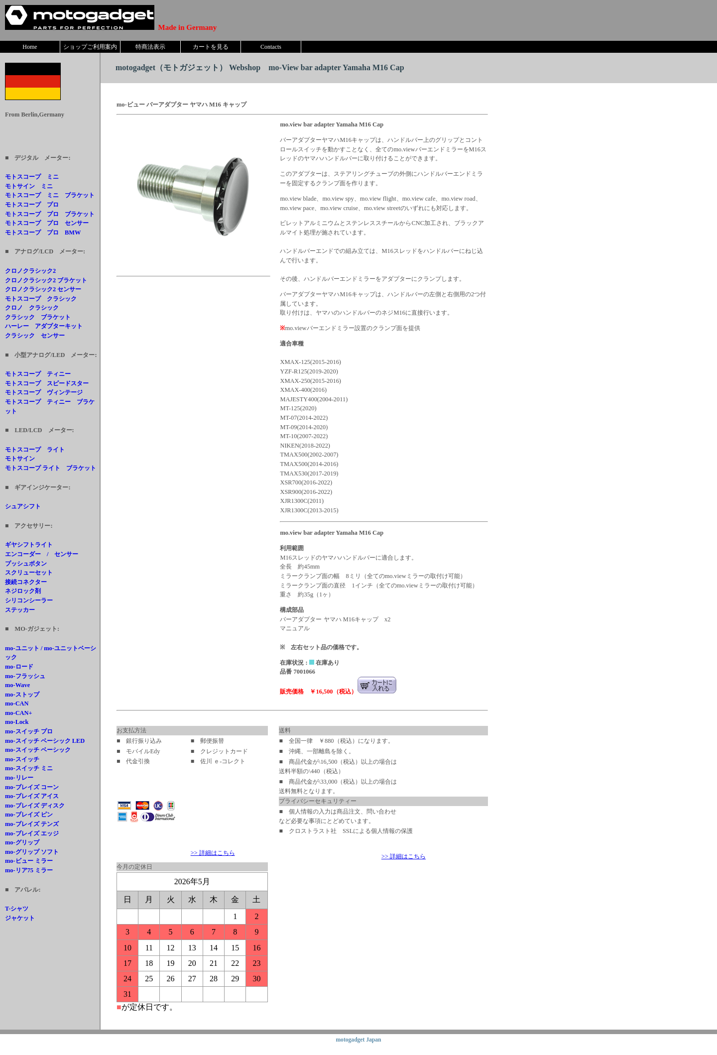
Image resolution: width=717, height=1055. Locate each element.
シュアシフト (23, 506)
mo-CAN (17, 703)
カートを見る (211, 46)
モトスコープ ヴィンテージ (44, 392)
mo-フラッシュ (25, 676)
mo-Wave (17, 685)
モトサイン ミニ (29, 186)
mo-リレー (19, 777)
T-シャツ (16, 908)
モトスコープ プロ (32, 204)
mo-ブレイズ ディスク (35, 805)
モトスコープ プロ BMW (43, 232)
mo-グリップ (22, 842)
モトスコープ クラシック (41, 298)
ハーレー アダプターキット (44, 326)
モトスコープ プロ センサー (47, 223)
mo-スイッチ (22, 759)
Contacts (270, 46)
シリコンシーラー (29, 600)
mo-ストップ (22, 694)
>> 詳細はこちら (213, 852)
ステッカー (20, 609)
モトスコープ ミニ (32, 176)
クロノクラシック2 (30, 270)
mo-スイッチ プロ (29, 731)
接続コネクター (26, 582)
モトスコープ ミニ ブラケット (50, 195)
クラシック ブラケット (38, 317)
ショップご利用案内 (90, 46)
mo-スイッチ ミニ (29, 768)
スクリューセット (29, 572)
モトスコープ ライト (35, 449)
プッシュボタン (26, 563)
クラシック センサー (35, 335)
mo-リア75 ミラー (29, 870)
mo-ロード (19, 666)
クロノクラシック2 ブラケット (46, 280)
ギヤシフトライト (29, 544)
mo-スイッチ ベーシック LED (45, 740)
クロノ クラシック (32, 307)
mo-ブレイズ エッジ (32, 833)
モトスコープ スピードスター (47, 383)
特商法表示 (150, 46)
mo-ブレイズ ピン (29, 814)
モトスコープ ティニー (38, 373)
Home (29, 46)
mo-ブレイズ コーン (32, 787)
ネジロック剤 (23, 590)
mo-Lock (17, 721)
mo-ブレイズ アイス (32, 796)
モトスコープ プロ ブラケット (50, 214)
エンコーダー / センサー (41, 554)
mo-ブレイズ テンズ (32, 824)
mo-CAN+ (18, 712)
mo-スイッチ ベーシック (38, 749)
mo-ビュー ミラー (29, 860)
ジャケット (20, 918)
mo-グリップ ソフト (32, 851)
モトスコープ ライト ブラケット (50, 468)
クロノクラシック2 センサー (43, 289)
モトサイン (20, 458)
